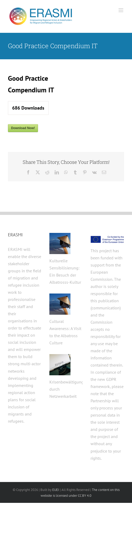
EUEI (55, 490)
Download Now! (23, 128)
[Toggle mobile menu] (121, 10)
